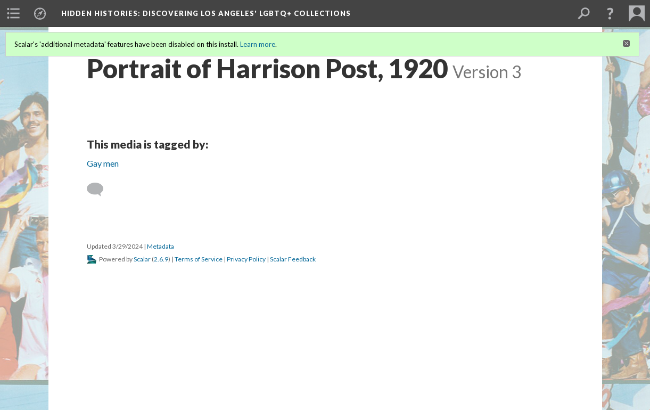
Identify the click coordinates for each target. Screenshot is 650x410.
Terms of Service (199, 259)
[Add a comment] (100, 189)
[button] (610, 13)
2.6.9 (161, 259)
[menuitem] (13, 13)
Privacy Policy (246, 259)
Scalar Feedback (293, 259)
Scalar (142, 259)
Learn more (257, 44)
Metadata (160, 246)
